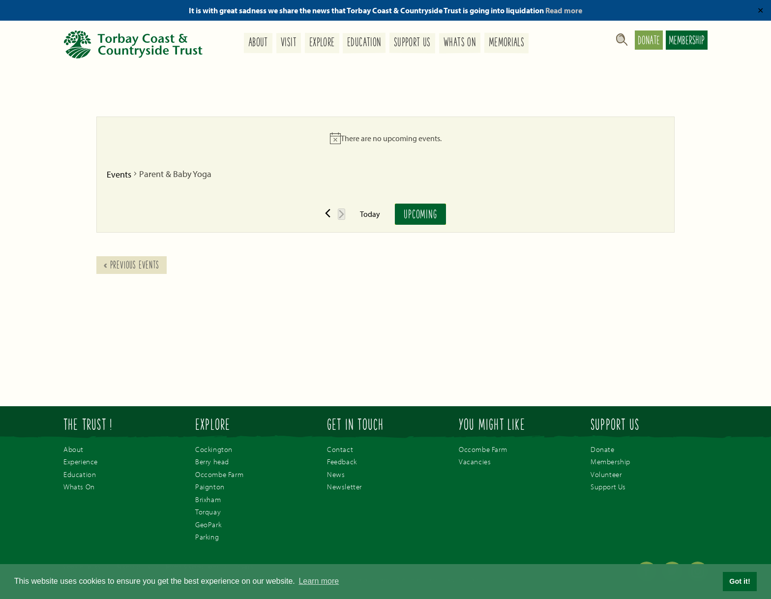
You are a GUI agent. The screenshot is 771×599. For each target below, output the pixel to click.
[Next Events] (341, 214)
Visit (289, 43)
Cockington (214, 449)
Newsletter (344, 486)
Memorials (506, 43)
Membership (687, 41)
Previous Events (131, 266)
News (336, 474)
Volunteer (606, 474)
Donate (649, 41)
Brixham (208, 499)
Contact (340, 449)
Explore (321, 43)
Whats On (460, 43)
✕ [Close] (760, 10)
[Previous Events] (327, 213)
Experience (80, 461)
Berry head (212, 461)
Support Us (412, 43)
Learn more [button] (318, 581)
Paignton (210, 486)
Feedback (342, 461)
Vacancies (475, 461)
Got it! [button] (739, 581)
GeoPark (208, 524)
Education (364, 43)
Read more (563, 10)
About (258, 43)
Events (119, 174)
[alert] (385, 138)
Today (370, 214)
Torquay (208, 511)
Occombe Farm (219, 474)
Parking (207, 536)
